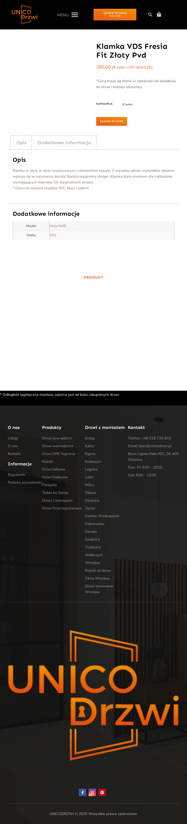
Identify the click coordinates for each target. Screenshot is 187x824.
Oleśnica (92, 500)
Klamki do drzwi (98, 570)
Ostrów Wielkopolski (102, 516)
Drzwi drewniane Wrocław (99, 589)
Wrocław (92, 562)
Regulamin (16, 474)
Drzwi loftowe (53, 469)
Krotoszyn (93, 461)
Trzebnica (93, 547)
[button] (67, 14)
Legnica (91, 469)
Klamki (127, 104)
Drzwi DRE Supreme (58, 453)
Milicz (89, 484)
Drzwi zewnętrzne (57, 438)
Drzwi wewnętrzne (57, 446)
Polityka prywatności (25, 482)
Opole (90, 508)
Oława (90, 492)
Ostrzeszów (94, 523)
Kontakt (14, 453)
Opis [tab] (21, 142)
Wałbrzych (94, 554)
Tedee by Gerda (55, 492)
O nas (13, 446)
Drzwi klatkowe (55, 477)
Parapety (49, 484)
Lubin (89, 477)
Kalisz (89, 446)
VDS (52, 235)
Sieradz (91, 531)
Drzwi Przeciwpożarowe (62, 508)
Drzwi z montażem (57, 500)
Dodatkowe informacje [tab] (64, 142)
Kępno (90, 453)
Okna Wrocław (97, 578)
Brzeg (89, 438)
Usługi (13, 438)
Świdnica (92, 539)
